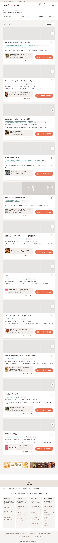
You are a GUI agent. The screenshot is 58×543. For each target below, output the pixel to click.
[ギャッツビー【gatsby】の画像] (29, 148)
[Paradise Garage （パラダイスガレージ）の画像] (29, 71)
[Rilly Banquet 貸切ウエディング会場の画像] (29, 33)
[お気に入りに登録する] (51, 42)
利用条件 (17, 533)
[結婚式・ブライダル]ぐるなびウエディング (11, 488)
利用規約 (12, 533)
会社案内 (7, 533)
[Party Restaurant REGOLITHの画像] (29, 188)
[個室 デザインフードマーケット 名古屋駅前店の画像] (29, 227)
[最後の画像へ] (52, 33)
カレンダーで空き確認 (44, 57)
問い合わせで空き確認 (44, 95)
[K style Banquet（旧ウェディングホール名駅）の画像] (29, 346)
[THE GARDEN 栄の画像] (29, 425)
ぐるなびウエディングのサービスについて (25, 536)
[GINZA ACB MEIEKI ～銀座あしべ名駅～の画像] (29, 306)
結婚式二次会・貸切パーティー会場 (29, 488)
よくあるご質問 (38, 536)
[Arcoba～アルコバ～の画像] (29, 385)
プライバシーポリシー (24, 533)
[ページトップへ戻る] (29, 483)
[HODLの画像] (29, 266)
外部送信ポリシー (33, 533)
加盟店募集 (50, 533)
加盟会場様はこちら (43, 533)
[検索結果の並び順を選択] (50, 24)
